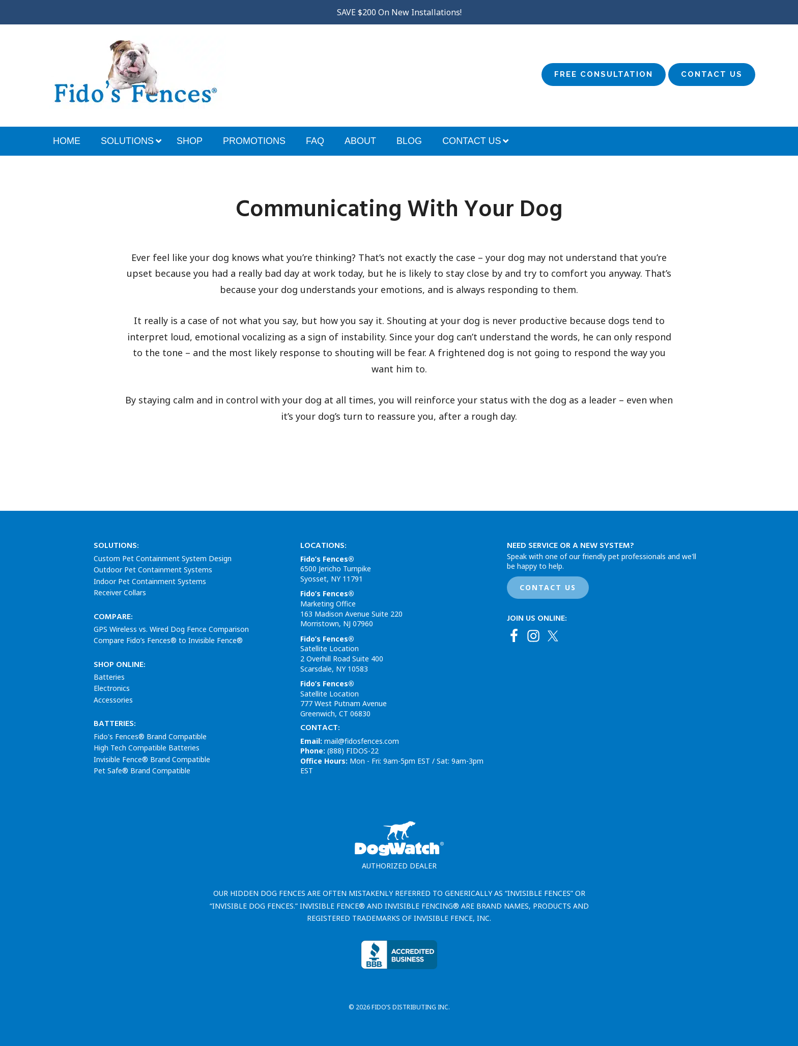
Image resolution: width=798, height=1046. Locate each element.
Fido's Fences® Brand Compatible (150, 736)
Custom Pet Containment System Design (163, 558)
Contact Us (712, 74)
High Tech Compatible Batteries (147, 747)
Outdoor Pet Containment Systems (153, 569)
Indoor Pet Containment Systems (150, 581)
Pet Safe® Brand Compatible (142, 770)
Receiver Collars (120, 592)
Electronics (112, 688)
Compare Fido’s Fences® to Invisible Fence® (168, 640)
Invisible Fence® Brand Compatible (152, 759)
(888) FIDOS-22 (353, 751)
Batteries (109, 677)
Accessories (113, 700)
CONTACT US (548, 587)
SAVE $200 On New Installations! (399, 12)
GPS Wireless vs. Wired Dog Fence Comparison (171, 629)
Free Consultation (603, 74)
